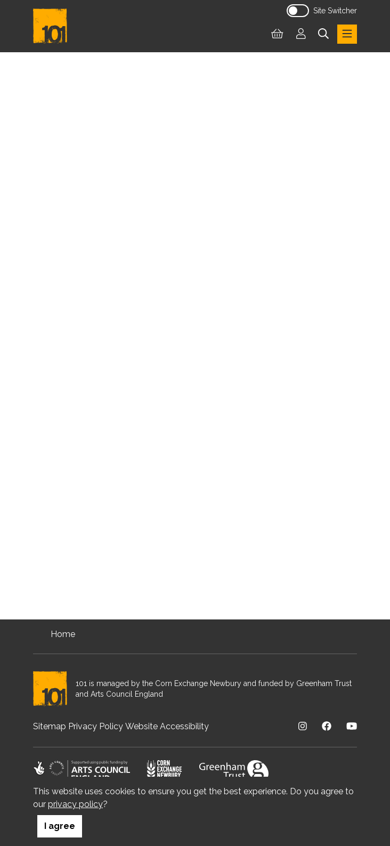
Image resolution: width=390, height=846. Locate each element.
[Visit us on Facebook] (326, 726)
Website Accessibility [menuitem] (167, 726)
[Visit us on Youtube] (351, 726)
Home (63, 634)
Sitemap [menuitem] (49, 726)
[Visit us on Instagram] (302, 726)
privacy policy (75, 804)
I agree (59, 826)
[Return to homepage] (54, 26)
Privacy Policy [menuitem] (95, 726)
